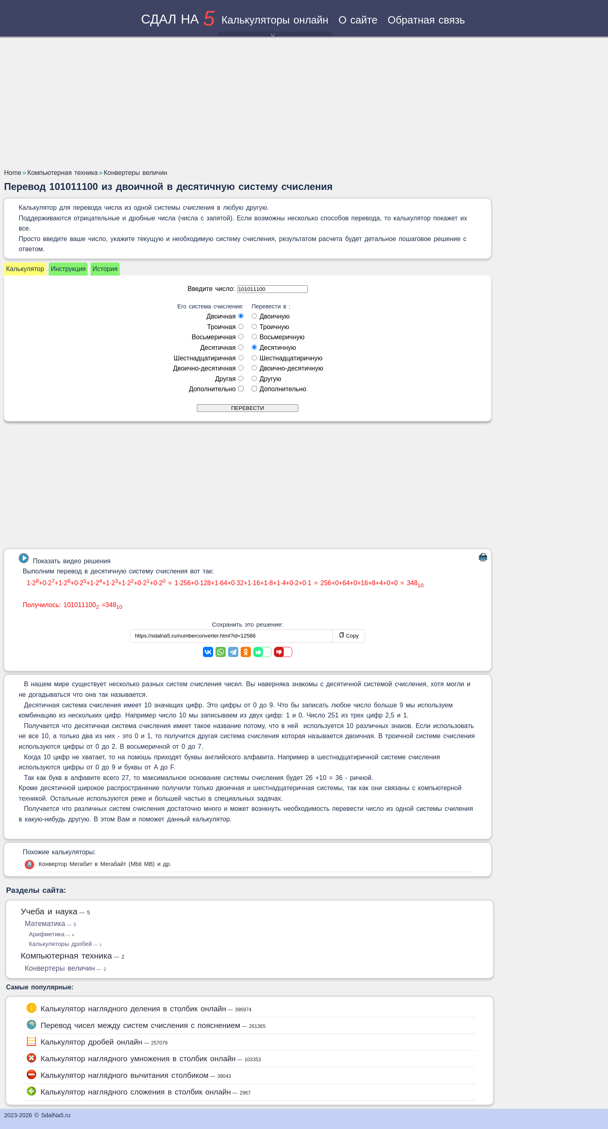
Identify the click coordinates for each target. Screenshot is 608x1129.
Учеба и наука (55, 911)
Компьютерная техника (73, 955)
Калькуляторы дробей (65, 943)
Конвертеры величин (65, 968)
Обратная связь (426, 20)
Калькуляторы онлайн (275, 25)
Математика (50, 924)
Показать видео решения (64, 558)
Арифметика (51, 934)
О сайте (357, 20)
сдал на (178, 19)
